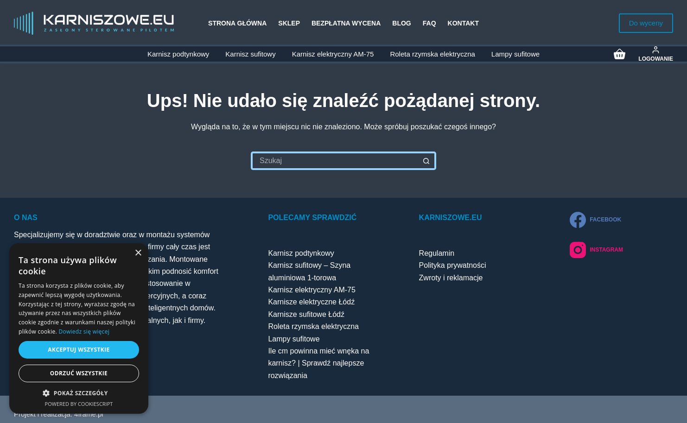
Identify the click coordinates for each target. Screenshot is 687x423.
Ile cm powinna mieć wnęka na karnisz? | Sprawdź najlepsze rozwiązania (318, 363)
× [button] (137, 253)
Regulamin (436, 253)
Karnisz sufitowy (250, 54)
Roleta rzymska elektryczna (432, 54)
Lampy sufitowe (515, 54)
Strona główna (237, 23)
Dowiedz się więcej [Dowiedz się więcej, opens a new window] (83, 331)
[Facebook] (596, 220)
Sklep (289, 23)
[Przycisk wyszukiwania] (427, 161)
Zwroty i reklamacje (451, 278)
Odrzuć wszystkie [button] (79, 373)
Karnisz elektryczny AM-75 (333, 54)
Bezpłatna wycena (346, 23)
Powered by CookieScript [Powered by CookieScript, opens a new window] (79, 403)
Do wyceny (646, 23)
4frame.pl (88, 414)
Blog (401, 23)
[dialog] (78, 328)
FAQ (429, 23)
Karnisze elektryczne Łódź (311, 302)
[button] (79, 393)
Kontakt (463, 23)
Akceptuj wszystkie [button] (78, 350)
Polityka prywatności (452, 265)
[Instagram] (596, 250)
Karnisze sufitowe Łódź (306, 314)
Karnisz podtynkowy (178, 54)
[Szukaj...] (334, 161)
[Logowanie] (655, 54)
